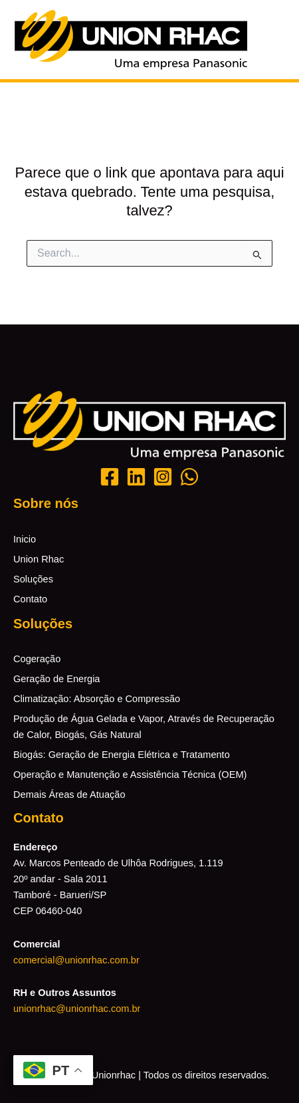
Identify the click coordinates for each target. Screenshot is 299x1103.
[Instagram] (163, 477)
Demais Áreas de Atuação (69, 794)
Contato (30, 599)
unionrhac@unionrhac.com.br (76, 1008)
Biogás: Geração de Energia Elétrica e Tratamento (121, 754)
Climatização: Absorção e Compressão (96, 698)
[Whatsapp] (189, 477)
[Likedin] (136, 477)
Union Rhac (38, 559)
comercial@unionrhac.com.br (76, 960)
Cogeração (36, 659)
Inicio (24, 539)
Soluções (33, 579)
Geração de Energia (56, 679)
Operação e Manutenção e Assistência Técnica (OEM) (130, 774)
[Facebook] (110, 477)
